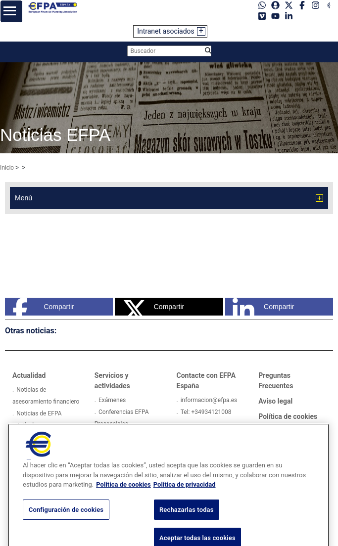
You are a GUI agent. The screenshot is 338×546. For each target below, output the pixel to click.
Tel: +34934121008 (206, 412)
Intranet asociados (165, 31)
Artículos (28, 425)
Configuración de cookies (66, 521)
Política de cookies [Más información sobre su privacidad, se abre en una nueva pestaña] (123, 496)
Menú (23, 198)
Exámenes (112, 400)
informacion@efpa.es (209, 400)
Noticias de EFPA (38, 413)
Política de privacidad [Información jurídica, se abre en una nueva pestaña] (184, 496)
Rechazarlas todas (186, 521)
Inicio (7, 167)
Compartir (43, 307)
